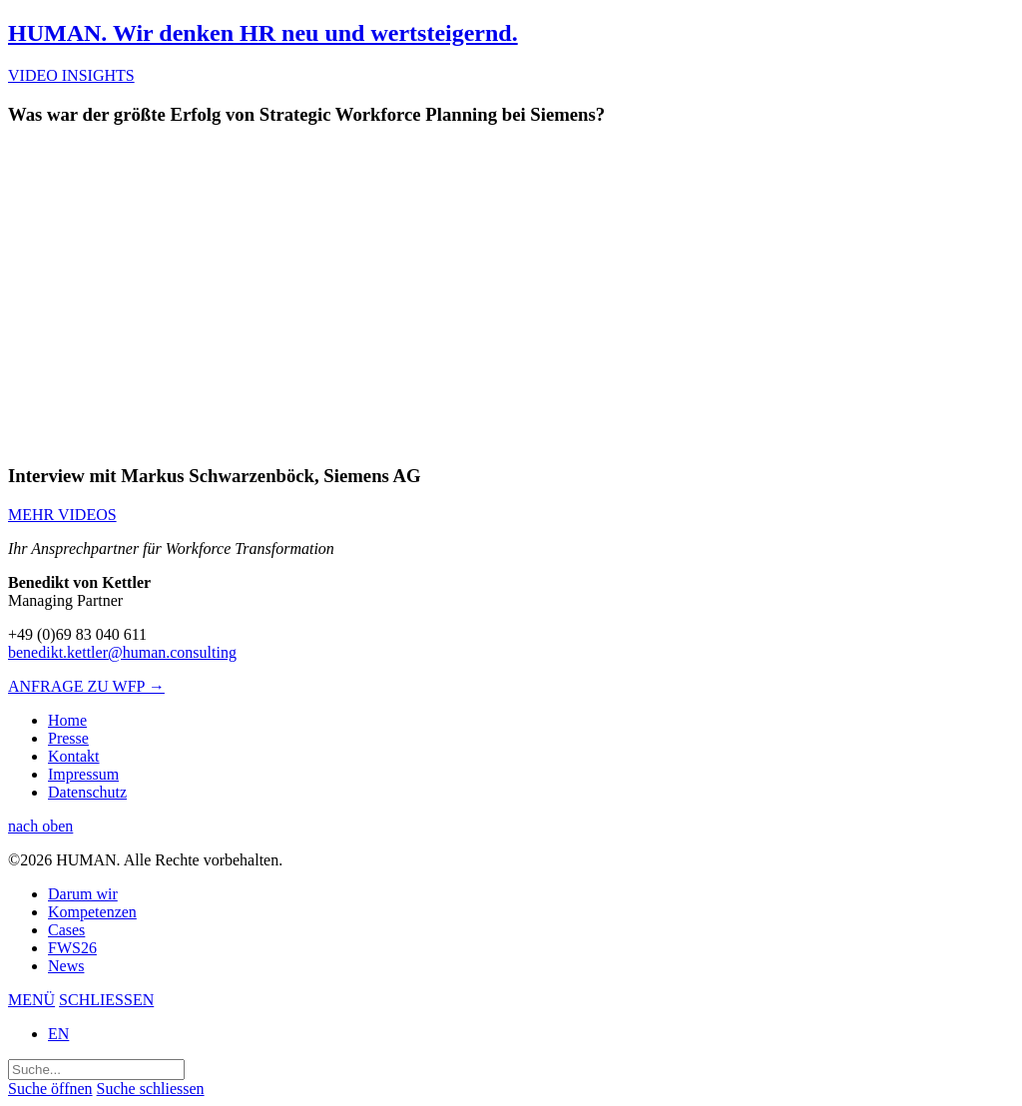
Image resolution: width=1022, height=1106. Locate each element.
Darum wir (83, 893)
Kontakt (74, 756)
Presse (68, 738)
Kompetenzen (92, 911)
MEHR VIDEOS (62, 514)
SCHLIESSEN (106, 999)
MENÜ (31, 999)
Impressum (83, 774)
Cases (66, 929)
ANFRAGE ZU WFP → (86, 686)
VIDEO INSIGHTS (71, 75)
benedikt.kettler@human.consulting (122, 652)
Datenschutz (87, 792)
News (66, 965)
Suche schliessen (151, 1088)
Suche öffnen (50, 1088)
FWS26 (72, 947)
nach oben (40, 826)
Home (67, 720)
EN (58, 1033)
